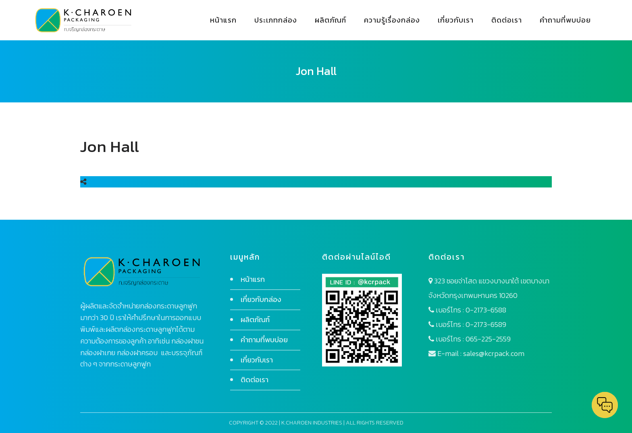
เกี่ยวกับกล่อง (261, 299)
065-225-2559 (488, 338)
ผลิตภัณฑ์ (255, 319)
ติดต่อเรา (254, 379)
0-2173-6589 (486, 324)
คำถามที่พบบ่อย (264, 339)
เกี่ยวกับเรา (257, 359)
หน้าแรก (253, 279)
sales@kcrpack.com (493, 353)
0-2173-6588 (486, 309)
